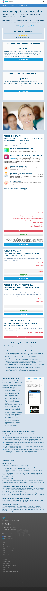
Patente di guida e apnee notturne (10, 571)
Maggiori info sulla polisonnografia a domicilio (24, 362)
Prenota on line (23, 231)
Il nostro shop (6, 567)
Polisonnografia (6, 542)
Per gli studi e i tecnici (7, 563)
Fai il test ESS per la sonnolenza (9, 578)
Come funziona (6, 561)
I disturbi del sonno (7, 554)
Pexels (25, 588)
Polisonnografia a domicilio (9, 548)
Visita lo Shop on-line (23, 337)
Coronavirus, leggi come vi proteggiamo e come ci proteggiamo (19, 346)
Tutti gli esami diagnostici (8, 552)
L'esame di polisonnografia (9, 546)
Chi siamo (5, 559)
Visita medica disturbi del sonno (10, 565)
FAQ (4, 569)
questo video (13, 158)
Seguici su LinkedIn (7, 538)
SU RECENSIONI (20, 37)
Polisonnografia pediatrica (8, 550)
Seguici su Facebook (7, 536)
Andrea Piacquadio (18, 588)
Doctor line (5, 580)
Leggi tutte (27, 37)
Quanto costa (6, 544)
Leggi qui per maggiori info (26, 26)
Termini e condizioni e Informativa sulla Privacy (13, 582)
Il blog (4, 576)
